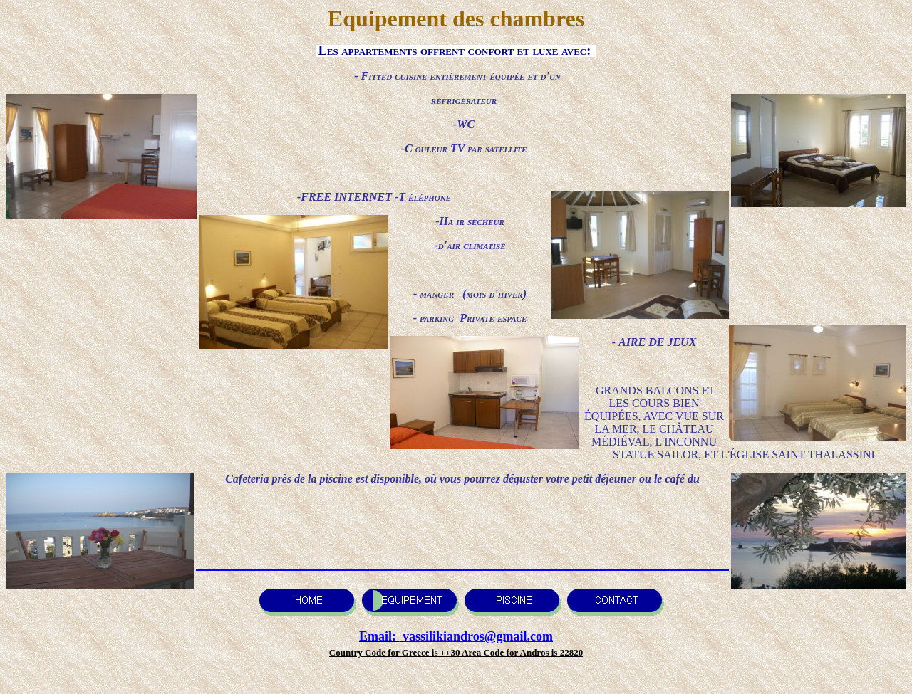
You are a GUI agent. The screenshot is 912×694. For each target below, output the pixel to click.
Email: (379, 636)
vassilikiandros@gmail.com (478, 636)
